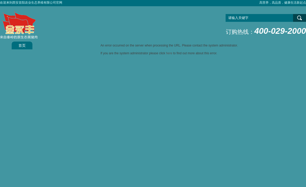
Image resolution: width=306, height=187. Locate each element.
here (169, 53)
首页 (22, 45)
